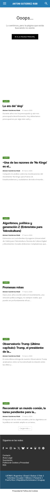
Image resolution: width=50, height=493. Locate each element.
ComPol (6, 101)
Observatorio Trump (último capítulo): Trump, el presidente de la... (23, 347)
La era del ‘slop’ (13, 106)
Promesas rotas (13, 287)
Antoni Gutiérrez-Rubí (11, 110)
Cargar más (25, 428)
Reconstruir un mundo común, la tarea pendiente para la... (24, 410)
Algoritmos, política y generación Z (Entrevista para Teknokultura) (22, 227)
